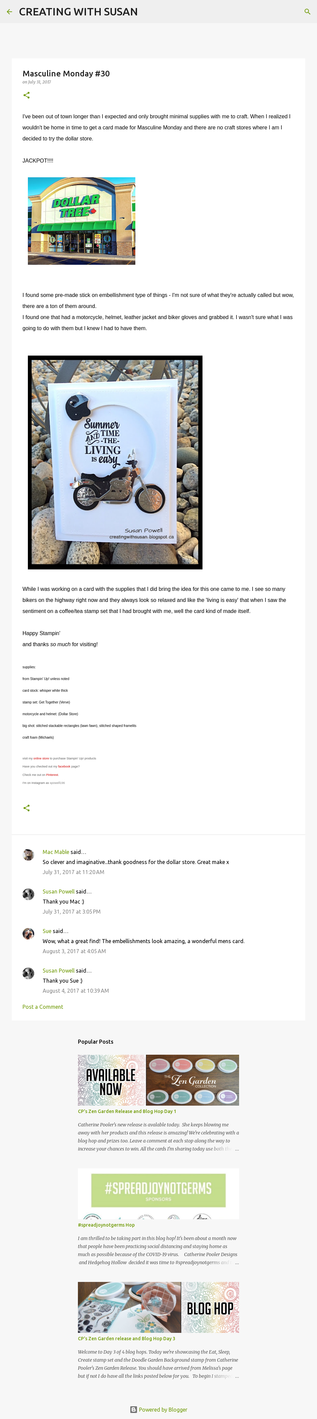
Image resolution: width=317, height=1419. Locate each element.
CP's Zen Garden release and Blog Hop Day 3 (126, 1338)
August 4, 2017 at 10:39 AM (76, 991)
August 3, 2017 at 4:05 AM (74, 951)
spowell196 (57, 783)
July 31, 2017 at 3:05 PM (72, 912)
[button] (26, 95)
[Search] (147, 12)
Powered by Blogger (158, 1410)
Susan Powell (59, 891)
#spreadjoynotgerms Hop (106, 1225)
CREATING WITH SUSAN (78, 11)
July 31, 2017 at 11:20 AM (73, 872)
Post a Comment (42, 1007)
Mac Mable (56, 852)
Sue (47, 931)
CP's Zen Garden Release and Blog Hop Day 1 (127, 1111)
